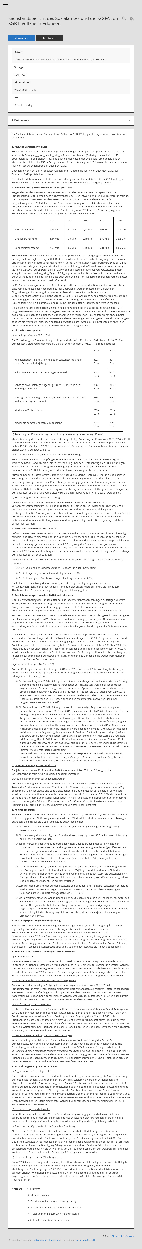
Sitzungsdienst (123, 1236)
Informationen (22, 38)
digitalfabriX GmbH (85, 1239)
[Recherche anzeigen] (124, 18)
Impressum (55, 1239)
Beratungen (49, 38)
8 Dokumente (20, 120)
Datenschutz (40, 1239)
